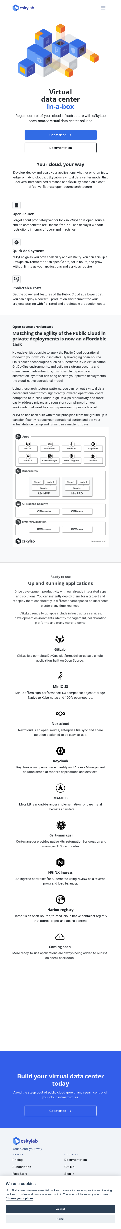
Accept (60, 1209)
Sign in (69, 1174)
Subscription (21, 1167)
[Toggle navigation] (103, 7)
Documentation (75, 1160)
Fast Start (19, 1174)
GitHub (69, 1167)
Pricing (17, 1160)
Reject (61, 1219)
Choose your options (19, 1198)
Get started (60, 153)
